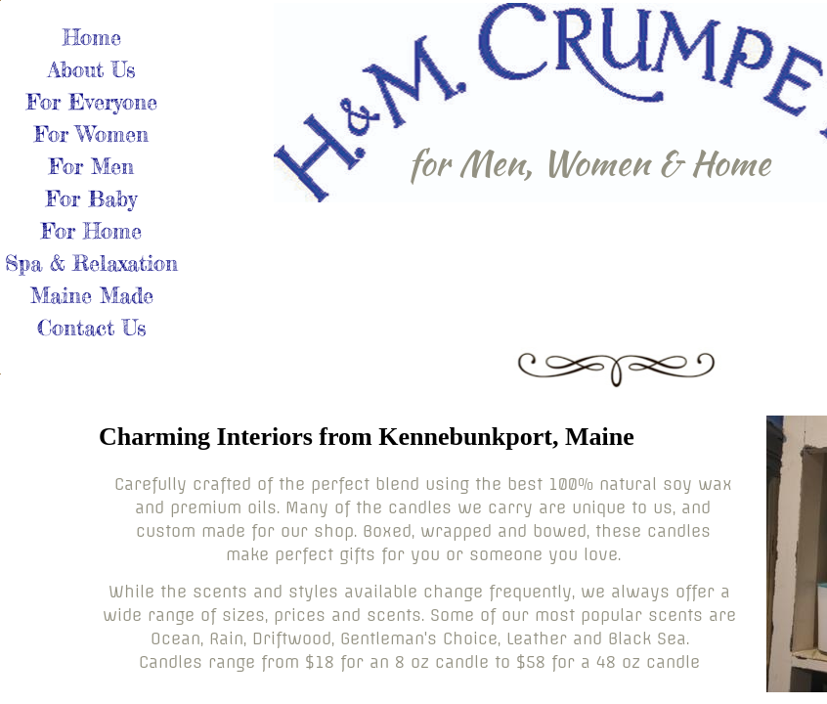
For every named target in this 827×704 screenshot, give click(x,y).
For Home (91, 230)
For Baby (91, 198)
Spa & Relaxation (91, 262)
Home (92, 36)
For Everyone (91, 101)
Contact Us (91, 327)
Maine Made (91, 295)
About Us (91, 69)
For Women (91, 133)
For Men (91, 166)
